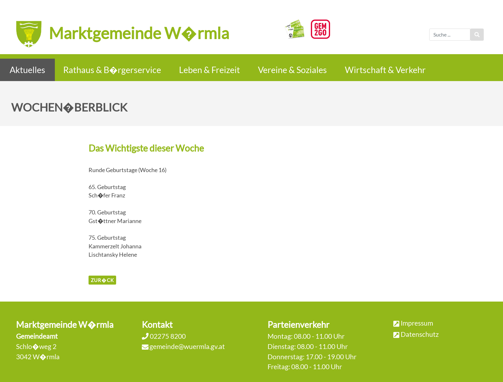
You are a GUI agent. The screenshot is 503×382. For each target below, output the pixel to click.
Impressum (417, 323)
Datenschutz (420, 334)
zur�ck (102, 280)
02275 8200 (167, 336)
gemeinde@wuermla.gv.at (187, 346)
